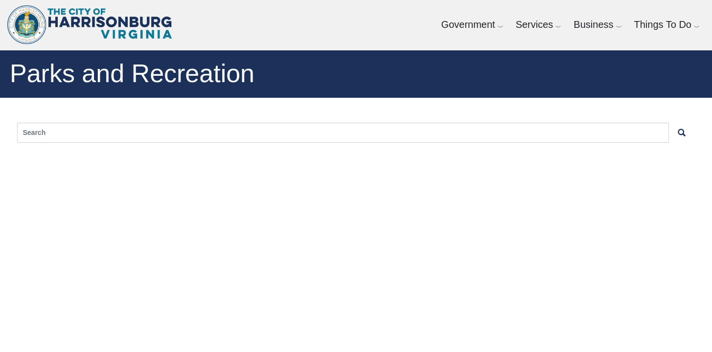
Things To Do (662, 24)
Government (468, 24)
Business (593, 24)
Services (534, 24)
